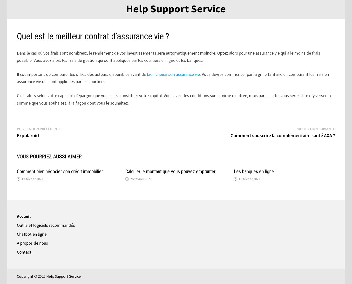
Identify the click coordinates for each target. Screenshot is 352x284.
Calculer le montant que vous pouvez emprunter (170, 171)
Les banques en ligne (254, 171)
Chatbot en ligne (32, 234)
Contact (24, 252)
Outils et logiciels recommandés (46, 225)
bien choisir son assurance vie (173, 74)
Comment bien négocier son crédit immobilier (60, 171)
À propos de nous (32, 243)
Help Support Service (176, 8)
